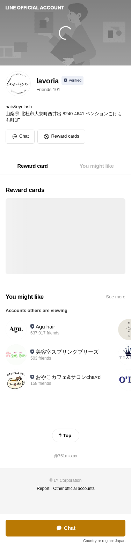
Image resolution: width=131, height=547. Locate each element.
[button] (61, 137)
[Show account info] (72, 80)
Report (43, 488)
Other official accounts (74, 488)
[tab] (32, 166)
